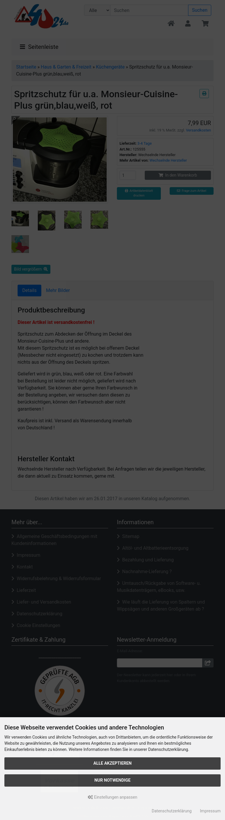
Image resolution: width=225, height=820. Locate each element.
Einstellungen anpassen (112, 797)
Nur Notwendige (112, 780)
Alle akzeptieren (112, 763)
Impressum (210, 811)
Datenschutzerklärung (172, 811)
